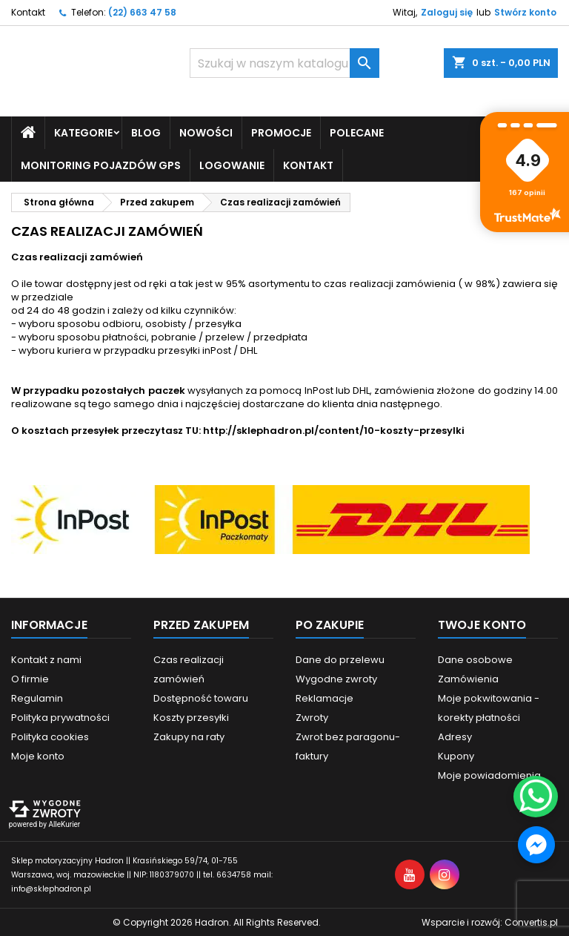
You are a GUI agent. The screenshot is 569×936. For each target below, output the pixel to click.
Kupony (456, 755)
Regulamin (37, 698)
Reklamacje (324, 698)
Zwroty (312, 717)
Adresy (455, 736)
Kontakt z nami (46, 659)
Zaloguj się (447, 12)
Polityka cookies (50, 736)
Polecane (357, 132)
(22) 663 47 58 (142, 12)
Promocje (281, 132)
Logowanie (231, 164)
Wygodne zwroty (336, 678)
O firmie (30, 678)
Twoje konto (482, 624)
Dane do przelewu (340, 659)
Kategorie (83, 132)
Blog (146, 132)
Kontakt (28, 12)
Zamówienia (468, 678)
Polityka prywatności (60, 717)
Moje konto (37, 755)
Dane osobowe (475, 659)
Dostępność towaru (200, 698)
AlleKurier (64, 824)
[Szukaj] (284, 63)
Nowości (206, 132)
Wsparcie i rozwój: (490, 921)
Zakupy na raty (188, 736)
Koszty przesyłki (191, 717)
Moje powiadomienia (489, 775)
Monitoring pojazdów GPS (101, 164)
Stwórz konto (525, 12)
